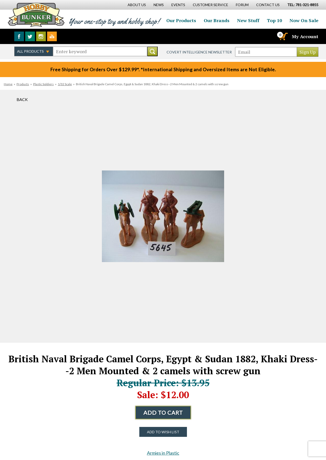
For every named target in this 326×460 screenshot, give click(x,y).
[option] (163, 216)
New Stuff (248, 20)
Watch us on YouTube (52, 36)
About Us (137, 5)
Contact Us (268, 5)
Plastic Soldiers (43, 84)
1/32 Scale (65, 84)
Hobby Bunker (36, 14)
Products (23, 84)
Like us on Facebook (19, 36)
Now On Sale (304, 20)
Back (22, 99)
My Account (305, 36)
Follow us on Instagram (41, 36)
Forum (242, 5)
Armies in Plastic (163, 453)
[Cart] (283, 36)
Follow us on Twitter (30, 36)
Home (8, 84)
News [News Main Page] (159, 5)
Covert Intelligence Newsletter (199, 52)
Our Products (181, 20)
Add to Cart (163, 412)
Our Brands (216, 20)
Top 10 (274, 20)
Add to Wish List (163, 432)
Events (178, 5)
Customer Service (210, 5)
